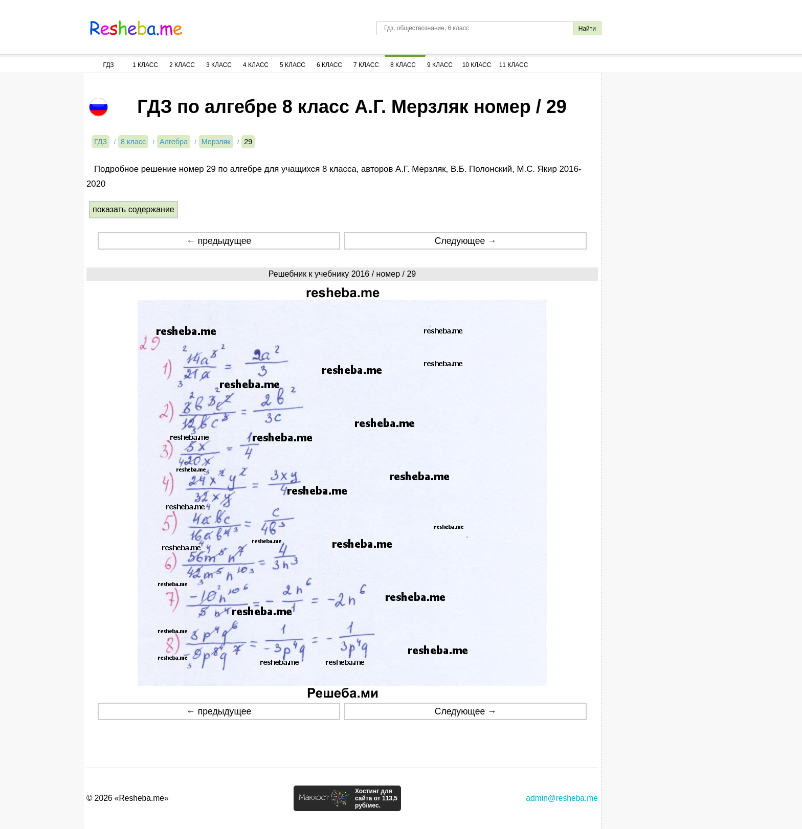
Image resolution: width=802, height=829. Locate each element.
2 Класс (182, 65)
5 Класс (292, 65)
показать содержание (133, 209)
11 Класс (513, 65)
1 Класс (145, 65)
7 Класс (366, 65)
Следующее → (466, 241)
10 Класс (477, 65)
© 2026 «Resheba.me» (127, 798)
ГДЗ (108, 65)
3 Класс (219, 65)
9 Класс (440, 65)
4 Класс (256, 65)
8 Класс (403, 65)
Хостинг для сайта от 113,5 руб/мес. (376, 798)
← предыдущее (218, 241)
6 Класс (329, 65)
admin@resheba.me (562, 798)
